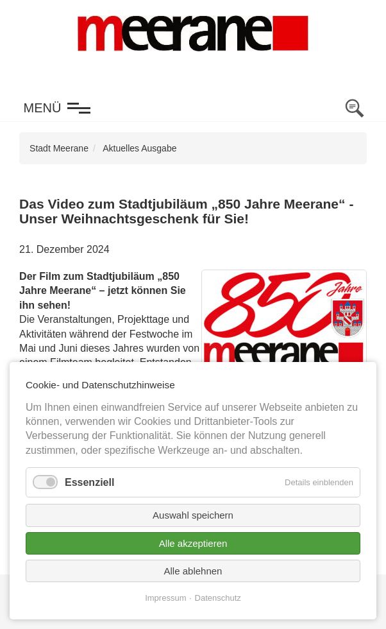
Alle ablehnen (193, 570)
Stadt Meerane (58, 148)
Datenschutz (218, 598)
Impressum (165, 598)
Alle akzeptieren (193, 543)
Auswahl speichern (193, 515)
